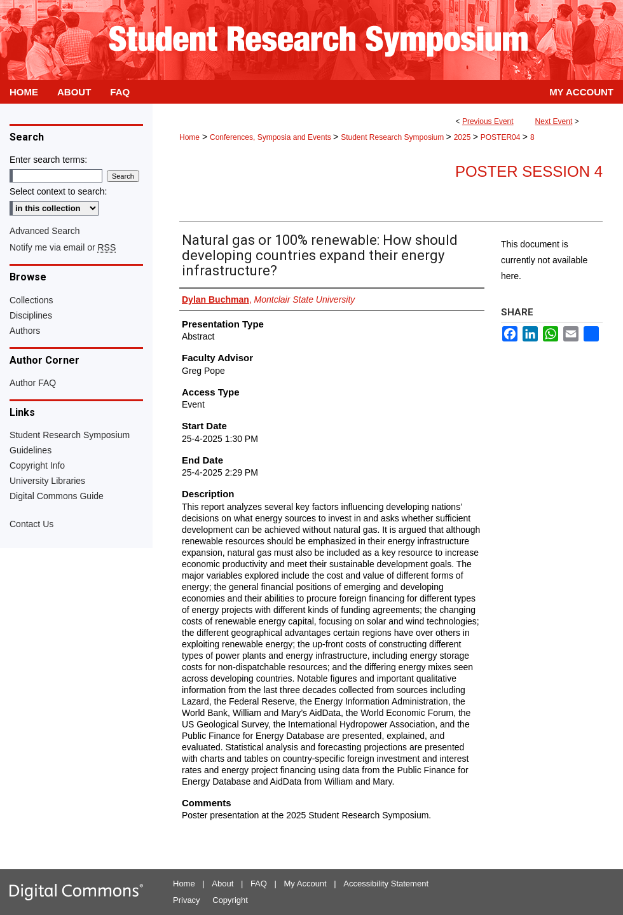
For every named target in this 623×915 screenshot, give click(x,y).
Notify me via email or (63, 247)
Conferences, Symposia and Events (271, 137)
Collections (31, 300)
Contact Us (31, 524)
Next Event (554, 121)
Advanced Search (45, 231)
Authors (25, 331)
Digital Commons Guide (57, 496)
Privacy (186, 900)
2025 (463, 137)
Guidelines (30, 450)
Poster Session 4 (529, 171)
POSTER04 (502, 137)
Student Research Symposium (393, 137)
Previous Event (488, 121)
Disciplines (31, 315)
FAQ (258, 883)
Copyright (230, 900)
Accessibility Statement (385, 883)
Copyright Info (37, 465)
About (222, 883)
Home (189, 137)
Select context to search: (58, 191)
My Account (305, 883)
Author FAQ (33, 383)
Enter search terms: (48, 160)
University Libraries (47, 481)
